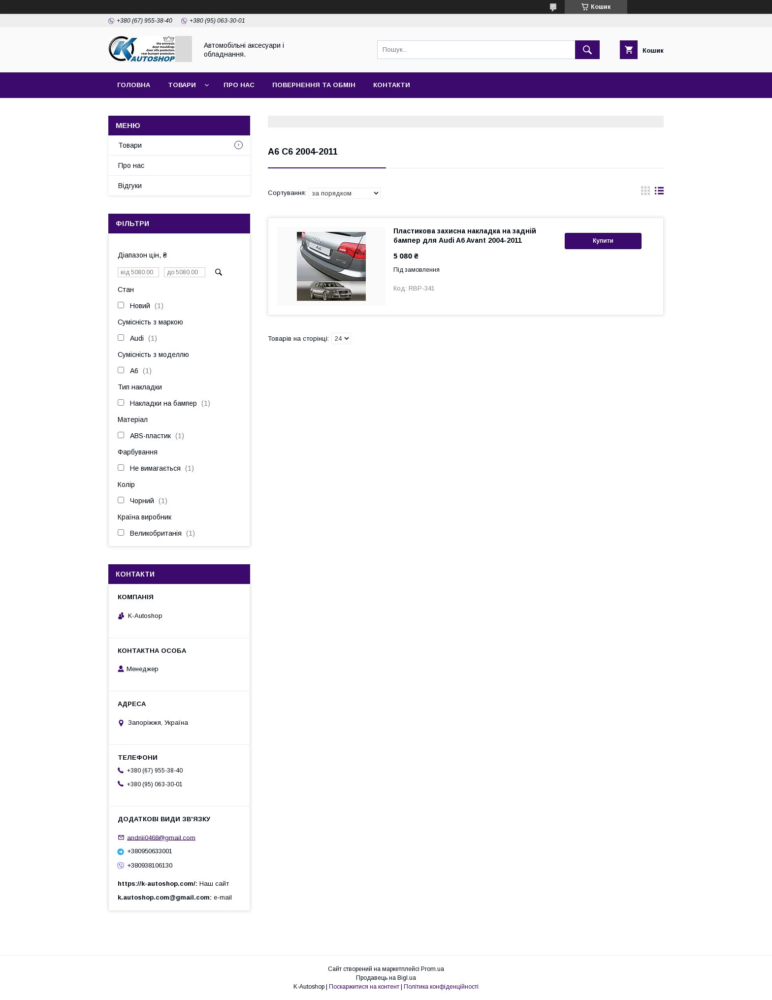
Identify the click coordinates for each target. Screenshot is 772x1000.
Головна (133, 85)
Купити (603, 240)
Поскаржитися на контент (364, 986)
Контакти (391, 85)
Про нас (239, 85)
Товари (182, 85)
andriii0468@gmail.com (161, 837)
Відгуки (130, 186)
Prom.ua (432, 969)
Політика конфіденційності (441, 986)
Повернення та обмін (313, 85)
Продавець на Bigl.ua (386, 977)
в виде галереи (645, 193)
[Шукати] (587, 49)
